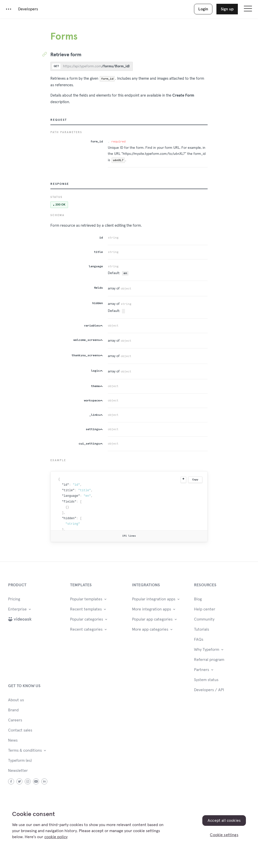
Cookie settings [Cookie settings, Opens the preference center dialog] (224, 835)
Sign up (227, 9)
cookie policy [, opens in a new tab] (56, 837)
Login (203, 9)
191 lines (129, 536)
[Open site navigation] (248, 9)
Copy (195, 479)
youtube (36, 781)
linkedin (44, 781)
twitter (19, 781)
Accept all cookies (224, 820)
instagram (28, 781)
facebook (11, 781)
